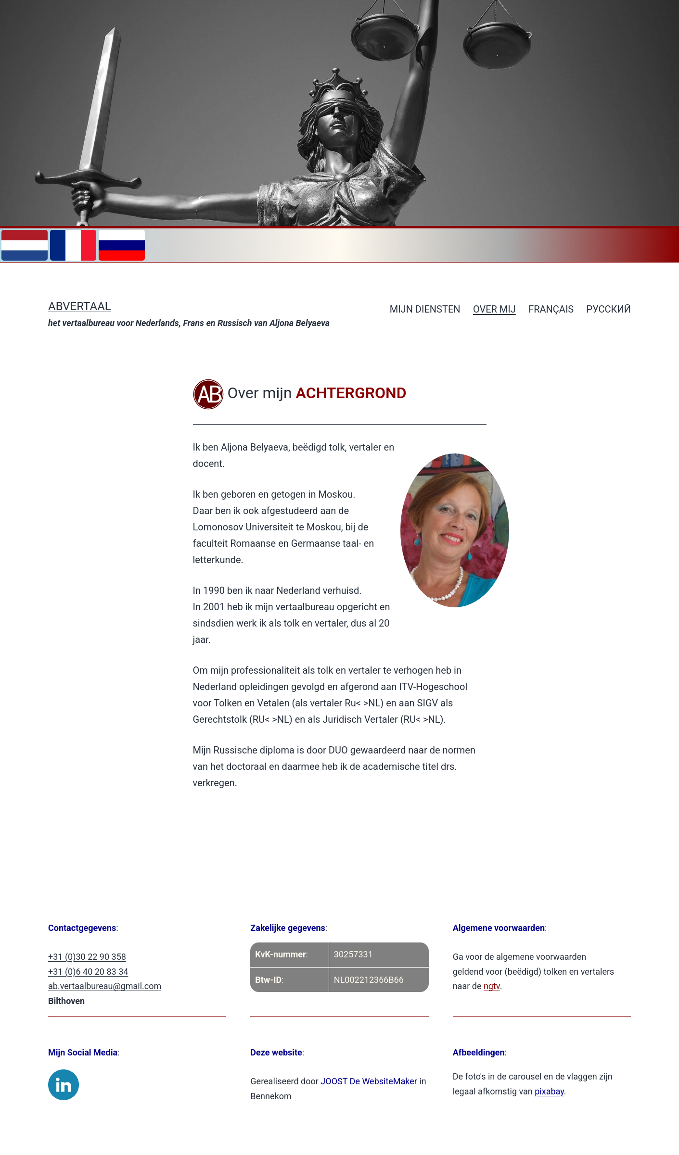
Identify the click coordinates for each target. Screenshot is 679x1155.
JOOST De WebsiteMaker (368, 1081)
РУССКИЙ (609, 309)
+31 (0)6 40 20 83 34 (88, 972)
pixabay (549, 1091)
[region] (339, 114)
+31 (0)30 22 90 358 (87, 957)
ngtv (492, 986)
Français (551, 309)
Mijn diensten (425, 309)
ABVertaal (79, 306)
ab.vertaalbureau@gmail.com (104, 986)
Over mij (494, 309)
